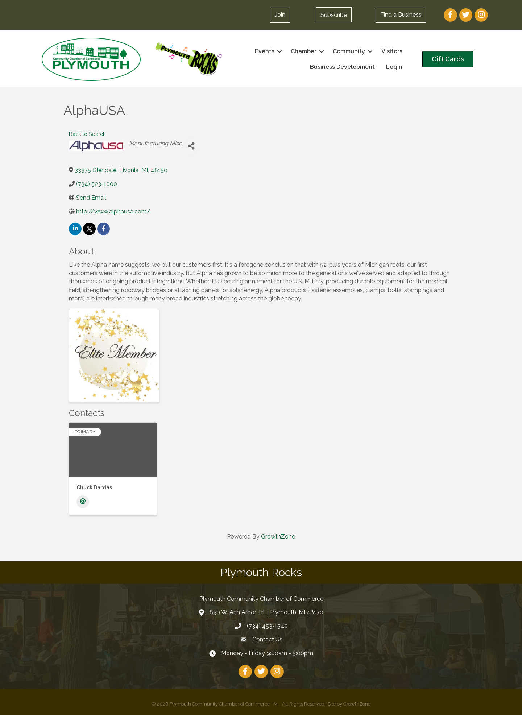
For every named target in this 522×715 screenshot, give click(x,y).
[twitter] (89, 229)
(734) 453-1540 (267, 626)
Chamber (303, 51)
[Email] (82, 501)
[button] (280, 15)
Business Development (342, 66)
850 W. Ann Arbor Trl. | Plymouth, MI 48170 (266, 612)
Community (349, 51)
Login (394, 66)
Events (264, 51)
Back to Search (87, 134)
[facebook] (103, 229)
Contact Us (267, 639)
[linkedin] (75, 229)
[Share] (191, 146)
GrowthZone (278, 536)
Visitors (391, 51)
